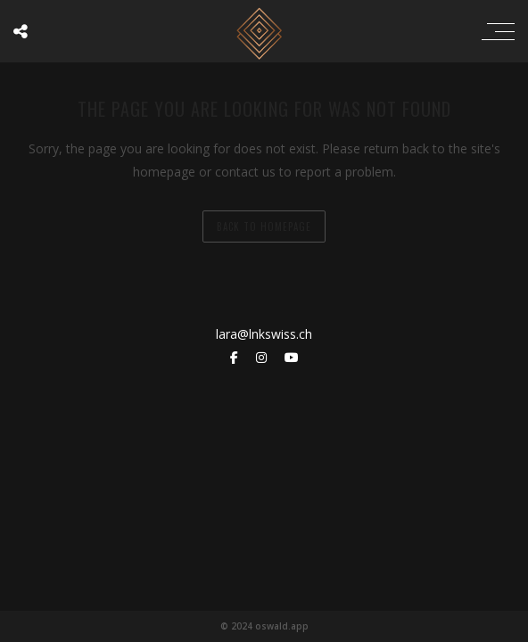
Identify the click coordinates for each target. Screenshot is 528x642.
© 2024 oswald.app (264, 626)
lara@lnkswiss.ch (264, 333)
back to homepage (264, 226)
